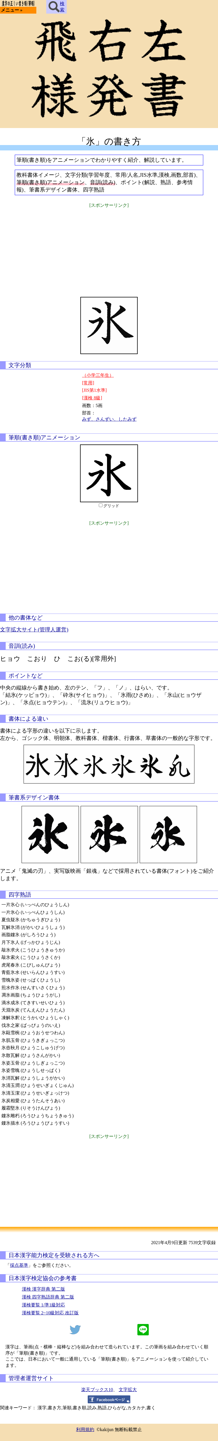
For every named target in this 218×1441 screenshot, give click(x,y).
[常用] (88, 382)
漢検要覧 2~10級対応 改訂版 (50, 1312)
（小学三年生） (98, 375)
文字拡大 (128, 1389)
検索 (56, 6)
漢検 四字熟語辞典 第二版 (48, 1297)
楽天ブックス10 (97, 1389)
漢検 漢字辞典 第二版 (43, 1289)
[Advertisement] (109, 248)
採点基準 (19, 1265)
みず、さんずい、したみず (109, 419)
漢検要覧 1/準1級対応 (43, 1304)
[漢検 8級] (92, 397)
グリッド (111, 506)
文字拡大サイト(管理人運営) (34, 630)
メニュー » (11, 10)
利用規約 (85, 1429)
